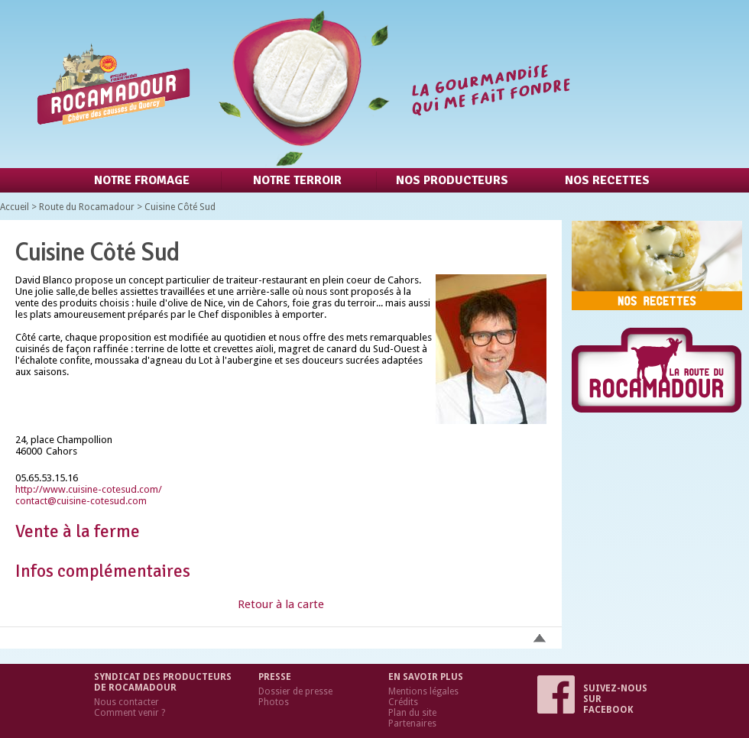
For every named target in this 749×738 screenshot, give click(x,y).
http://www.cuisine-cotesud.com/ (88, 489)
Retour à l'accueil (300, 84)
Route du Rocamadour (87, 207)
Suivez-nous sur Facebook (592, 699)
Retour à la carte (281, 604)
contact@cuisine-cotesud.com (81, 501)
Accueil (14, 207)
